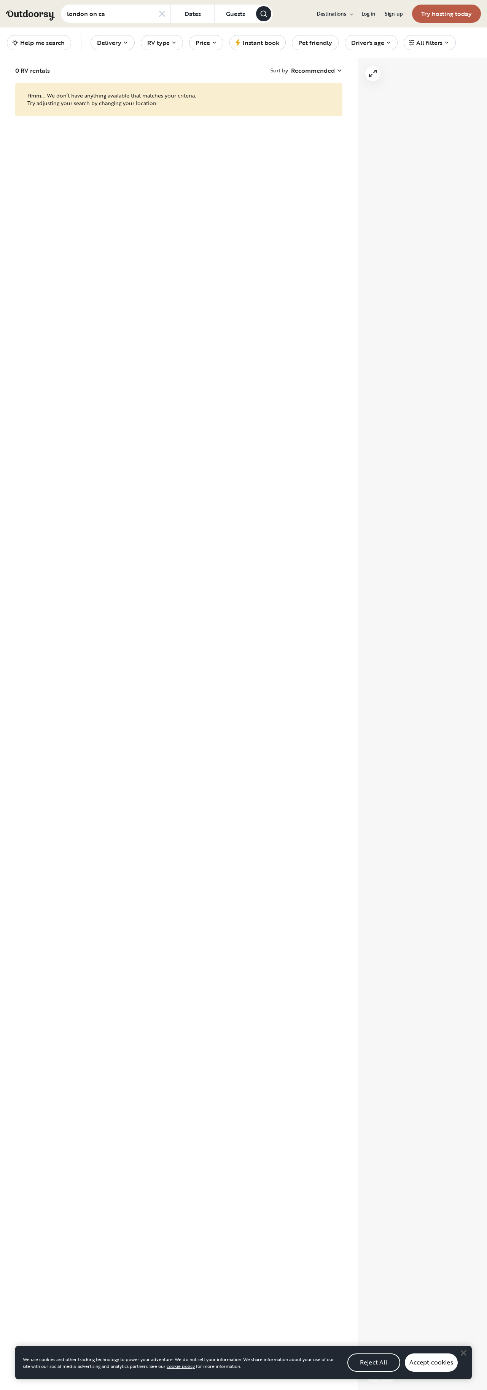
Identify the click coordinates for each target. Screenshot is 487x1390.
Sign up (394, 14)
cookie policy (181, 1366)
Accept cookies (431, 1362)
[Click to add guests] (235, 14)
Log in (368, 14)
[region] (243, 1362)
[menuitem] (334, 14)
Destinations (334, 14)
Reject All (374, 1362)
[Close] (463, 1352)
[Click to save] (110, 92)
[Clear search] (162, 13)
